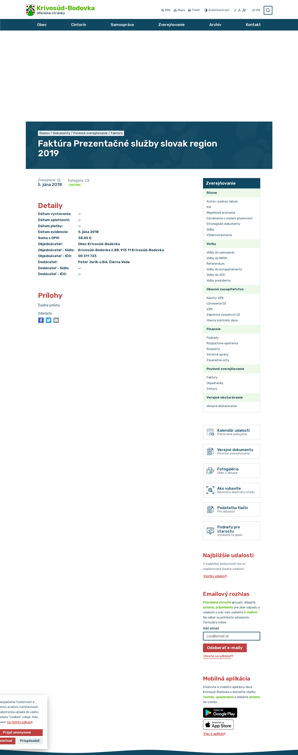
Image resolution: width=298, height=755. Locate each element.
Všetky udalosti (215, 491)
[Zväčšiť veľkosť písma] (244, 10)
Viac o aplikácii (214, 648)
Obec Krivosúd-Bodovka (203, 745)
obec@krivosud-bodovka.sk (251, 724)
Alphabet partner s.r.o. (140, 745)
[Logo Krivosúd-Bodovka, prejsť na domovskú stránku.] (60, 10)
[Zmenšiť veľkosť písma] (235, 10)
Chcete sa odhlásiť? (218, 571)
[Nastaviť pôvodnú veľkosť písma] (239, 10)
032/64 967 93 (242, 720)
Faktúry (74, 99)
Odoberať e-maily (225, 562)
